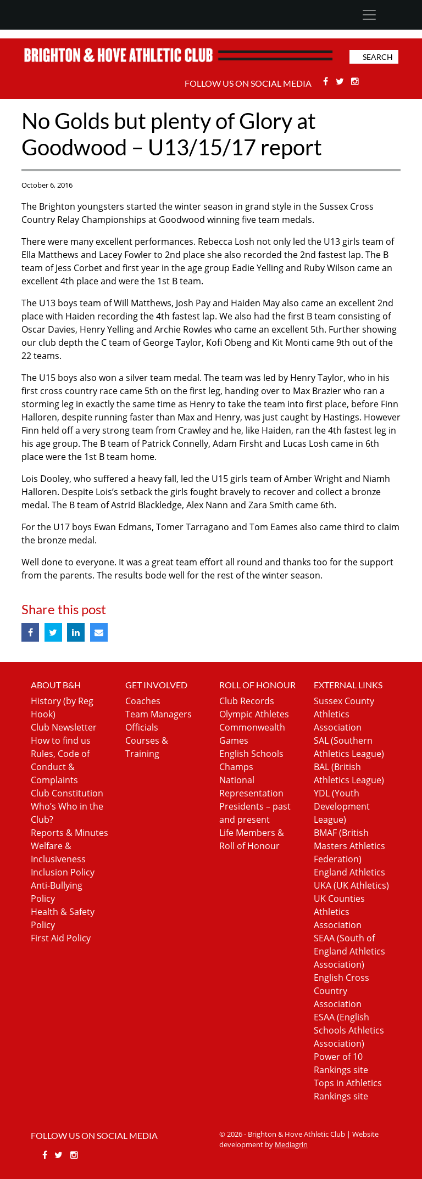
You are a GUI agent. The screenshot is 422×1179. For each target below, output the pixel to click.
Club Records (246, 701)
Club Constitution (67, 793)
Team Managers (158, 714)
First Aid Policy (61, 938)
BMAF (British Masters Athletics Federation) (349, 846)
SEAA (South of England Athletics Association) (349, 951)
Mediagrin (291, 1144)
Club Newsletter (64, 727)
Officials (141, 727)
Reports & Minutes (69, 833)
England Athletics (349, 872)
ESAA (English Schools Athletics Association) (349, 1030)
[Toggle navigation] (369, 14)
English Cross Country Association (341, 991)
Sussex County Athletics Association (344, 714)
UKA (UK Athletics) (351, 885)
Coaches (142, 701)
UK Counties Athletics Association (339, 911)
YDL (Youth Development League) (342, 806)
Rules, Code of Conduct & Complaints (60, 767)
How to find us (61, 740)
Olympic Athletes (254, 714)
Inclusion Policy (63, 872)
